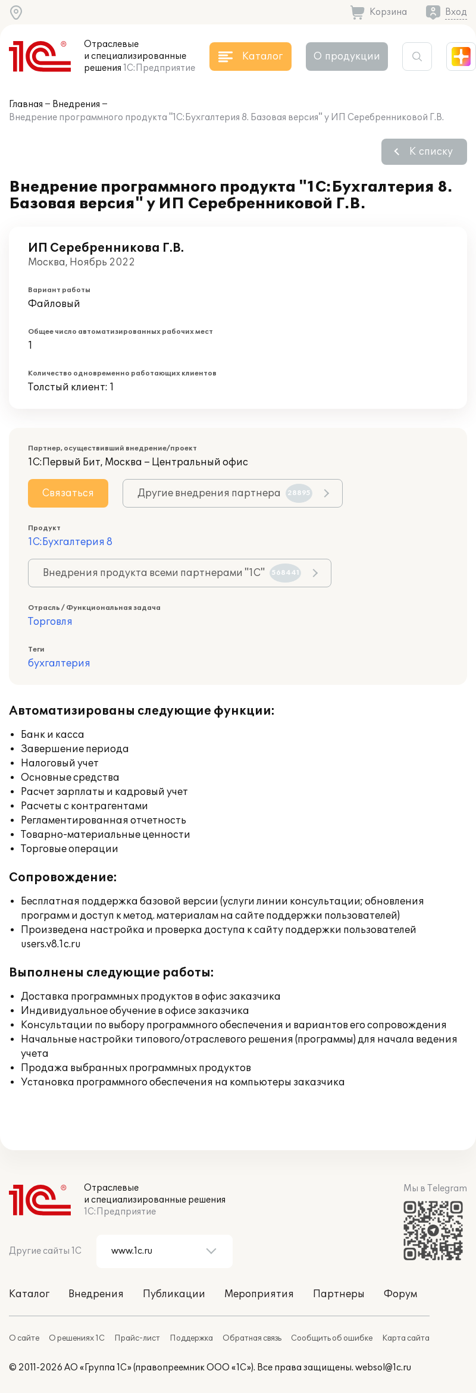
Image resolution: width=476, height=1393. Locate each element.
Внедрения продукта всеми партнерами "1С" (172, 573)
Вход (456, 12)
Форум (400, 1294)
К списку (431, 152)
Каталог (29, 1294)
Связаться (68, 493)
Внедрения (76, 104)
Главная (26, 104)
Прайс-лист (137, 1338)
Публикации (174, 1294)
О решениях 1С (77, 1338)
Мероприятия (259, 1294)
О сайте (24, 1338)
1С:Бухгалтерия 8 (70, 542)
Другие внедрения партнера (224, 493)
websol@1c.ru (383, 1368)
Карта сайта (406, 1338)
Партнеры (339, 1294)
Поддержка (191, 1338)
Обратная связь (252, 1338)
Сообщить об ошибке (331, 1338)
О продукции (347, 56)
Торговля (50, 622)
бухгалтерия (59, 663)
